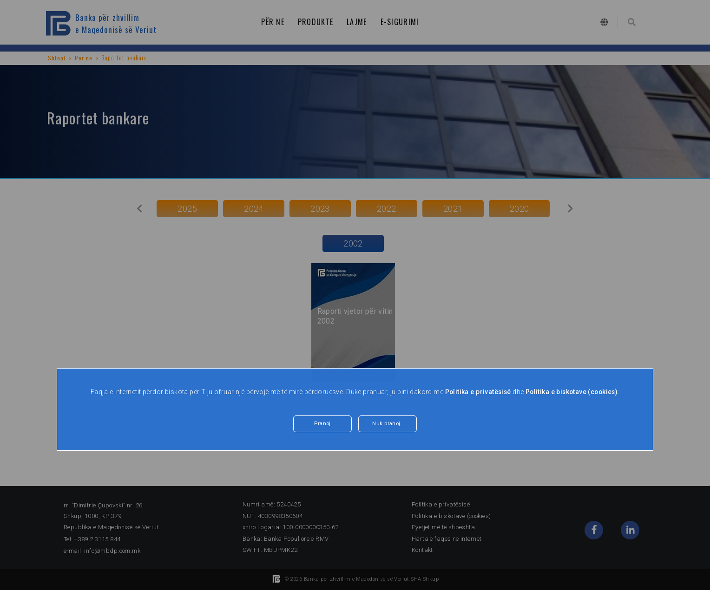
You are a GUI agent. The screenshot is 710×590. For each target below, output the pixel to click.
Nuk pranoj (386, 424)
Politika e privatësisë (476, 391)
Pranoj (322, 424)
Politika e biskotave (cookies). (573, 391)
